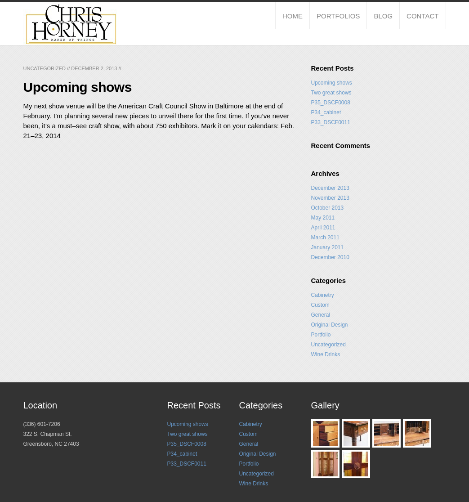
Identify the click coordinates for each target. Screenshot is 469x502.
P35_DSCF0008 (330, 102)
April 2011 (323, 227)
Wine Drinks (325, 354)
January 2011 (327, 247)
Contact (422, 16)
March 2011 (325, 237)
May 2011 (323, 218)
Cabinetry (322, 295)
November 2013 (330, 198)
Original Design (329, 325)
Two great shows (331, 93)
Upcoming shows (331, 83)
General (321, 315)
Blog (383, 16)
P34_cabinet (326, 112)
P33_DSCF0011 (330, 122)
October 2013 (327, 208)
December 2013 (330, 188)
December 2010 (330, 257)
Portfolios (338, 16)
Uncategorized (44, 68)
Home (292, 16)
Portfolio (321, 335)
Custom (320, 305)
